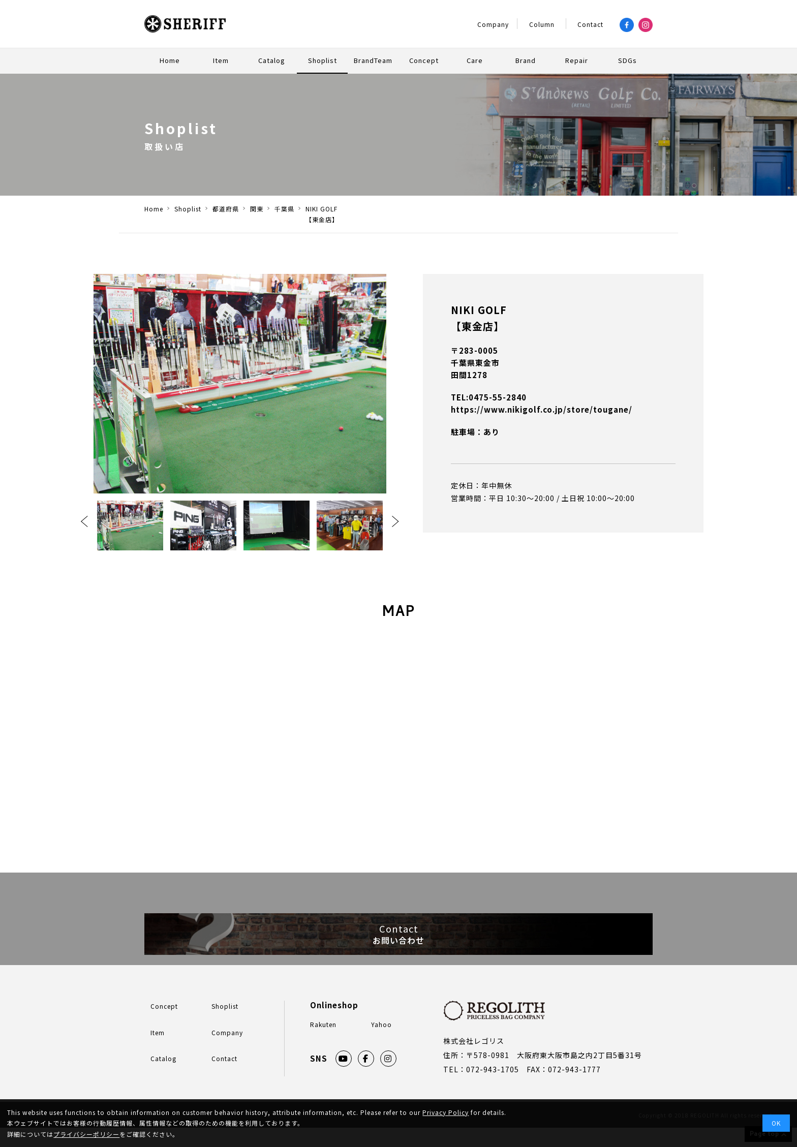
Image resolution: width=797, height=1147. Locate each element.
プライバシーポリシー (86, 1134)
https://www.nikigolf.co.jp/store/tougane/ (541, 409)
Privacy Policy (445, 1112)
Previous (84, 521)
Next (395, 521)
